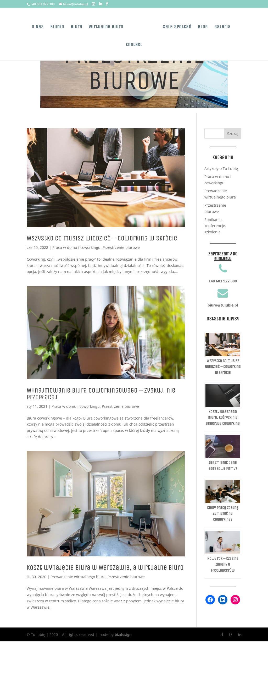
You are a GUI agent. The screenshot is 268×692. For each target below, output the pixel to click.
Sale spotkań (177, 27)
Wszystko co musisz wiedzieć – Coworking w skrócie (102, 238)
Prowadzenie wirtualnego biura (78, 576)
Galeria (222, 27)
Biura (76, 27)
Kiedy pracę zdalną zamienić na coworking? (222, 513)
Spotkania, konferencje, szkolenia (215, 226)
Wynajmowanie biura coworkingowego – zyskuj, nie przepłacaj (101, 393)
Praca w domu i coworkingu (76, 247)
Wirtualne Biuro (106, 27)
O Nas (38, 27)
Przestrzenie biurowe (121, 247)
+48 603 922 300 (42, 4)
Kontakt (134, 45)
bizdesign (123, 634)
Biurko (57, 27)
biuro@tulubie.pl (223, 305)
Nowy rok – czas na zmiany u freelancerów (222, 564)
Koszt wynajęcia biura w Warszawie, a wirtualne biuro (105, 568)
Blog (203, 27)
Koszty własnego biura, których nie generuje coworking (223, 417)
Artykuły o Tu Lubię (221, 168)
